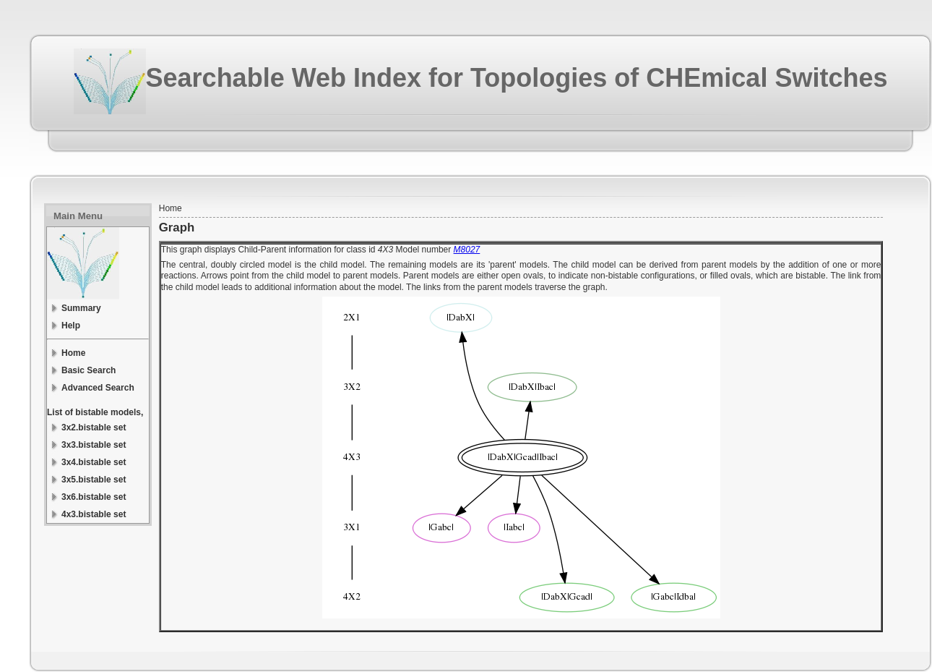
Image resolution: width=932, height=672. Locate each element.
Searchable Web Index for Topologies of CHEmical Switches (517, 78)
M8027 (467, 249)
